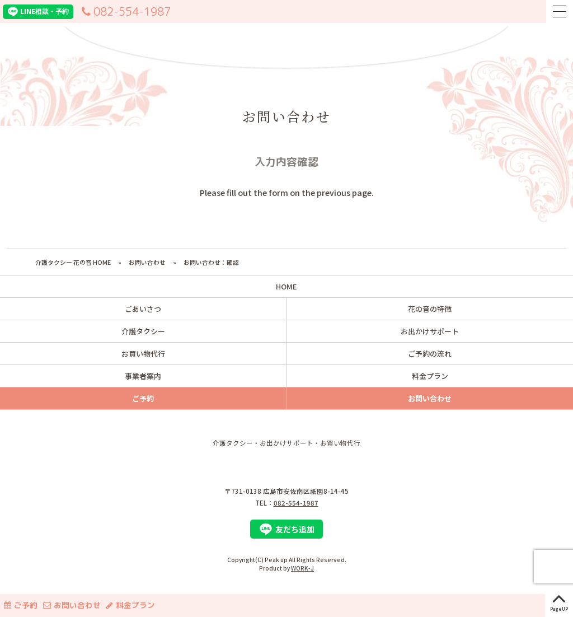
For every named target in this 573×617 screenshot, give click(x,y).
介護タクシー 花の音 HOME (73, 262)
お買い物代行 (143, 353)
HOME (286, 286)
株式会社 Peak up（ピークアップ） (286, 460)
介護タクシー (143, 331)
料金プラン (129, 605)
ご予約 (19, 605)
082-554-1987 (125, 12)
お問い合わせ (147, 262)
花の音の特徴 (430, 308)
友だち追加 (286, 529)
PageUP (559, 600)
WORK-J (302, 568)
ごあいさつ (143, 308)
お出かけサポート (430, 331)
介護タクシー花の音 (286, 43)
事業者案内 (143, 376)
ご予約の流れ (430, 353)
